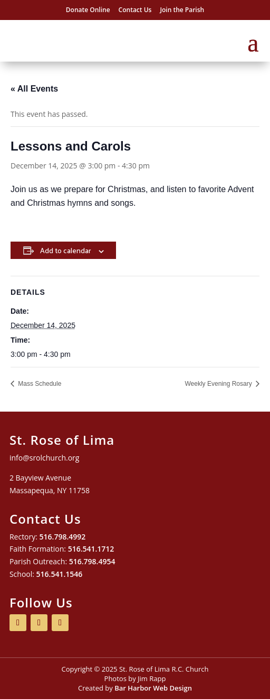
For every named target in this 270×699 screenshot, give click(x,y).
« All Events (34, 88)
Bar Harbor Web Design (153, 688)
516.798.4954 (92, 561)
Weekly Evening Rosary (219, 383)
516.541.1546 (59, 574)
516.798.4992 (63, 537)
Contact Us (135, 9)
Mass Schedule (38, 383)
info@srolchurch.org (44, 458)
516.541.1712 (91, 549)
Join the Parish (182, 9)
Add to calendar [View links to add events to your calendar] (65, 250)
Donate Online (88, 9)
